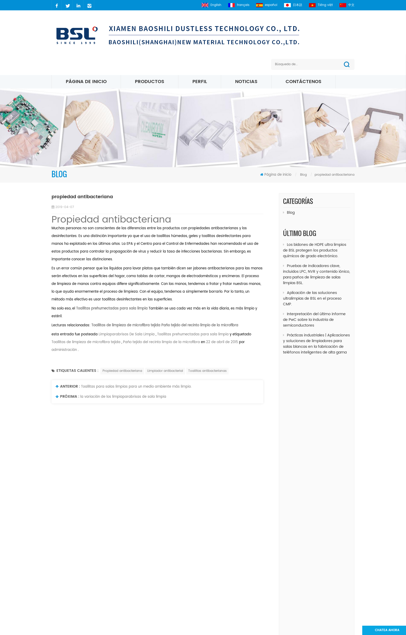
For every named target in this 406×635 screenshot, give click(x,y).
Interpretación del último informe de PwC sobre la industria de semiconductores (314, 315)
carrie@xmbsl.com (78, 555)
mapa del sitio (167, 572)
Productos (149, 81)
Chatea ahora (387, 630)
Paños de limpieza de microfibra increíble (314, 386)
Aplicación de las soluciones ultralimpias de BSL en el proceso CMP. (312, 294)
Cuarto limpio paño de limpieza (228, 537)
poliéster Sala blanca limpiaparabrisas (233, 546)
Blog (289, 213)
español (266, 5)
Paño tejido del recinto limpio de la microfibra (199, 325)
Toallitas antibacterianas (207, 370)
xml (158, 581)
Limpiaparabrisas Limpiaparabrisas (309, 426)
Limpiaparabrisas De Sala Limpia (126, 334)
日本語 (293, 5)
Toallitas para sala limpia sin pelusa (310, 376)
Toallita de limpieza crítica (302, 416)
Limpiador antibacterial (165, 370)
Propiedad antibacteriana (111, 219)
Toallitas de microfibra (219, 564)
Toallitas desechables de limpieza (308, 445)
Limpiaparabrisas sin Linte (302, 396)
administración (64, 350)
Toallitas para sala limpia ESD (225, 555)
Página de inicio (86, 81)
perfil (199, 81)
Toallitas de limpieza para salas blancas (313, 435)
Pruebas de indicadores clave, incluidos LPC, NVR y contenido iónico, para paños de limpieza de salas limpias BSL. (316, 270)
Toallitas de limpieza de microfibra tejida (125, 325)
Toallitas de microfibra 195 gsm (227, 599)
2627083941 (72, 572)
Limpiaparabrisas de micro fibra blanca (234, 590)
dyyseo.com (297, 628)
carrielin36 (71, 564)
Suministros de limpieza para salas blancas (315, 455)
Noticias (246, 81)
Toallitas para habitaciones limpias (309, 406)
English (211, 5)
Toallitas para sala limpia (222, 608)
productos (164, 537)
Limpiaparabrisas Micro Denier (226, 572)
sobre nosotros (168, 555)
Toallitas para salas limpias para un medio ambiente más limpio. (136, 386)
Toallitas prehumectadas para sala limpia (192, 334)
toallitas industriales (297, 465)
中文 (346, 5)
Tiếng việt (321, 5)
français (238, 5)
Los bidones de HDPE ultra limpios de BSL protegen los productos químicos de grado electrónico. (314, 246)
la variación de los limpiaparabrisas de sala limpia (123, 397)
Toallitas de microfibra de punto (228, 581)
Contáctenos (303, 81)
